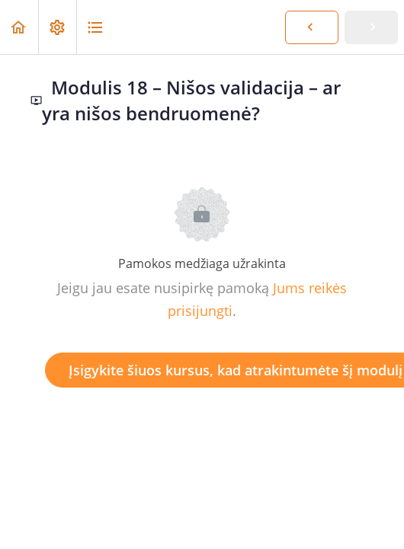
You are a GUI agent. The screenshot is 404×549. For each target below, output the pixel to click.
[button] (19, 27)
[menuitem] (57, 27)
